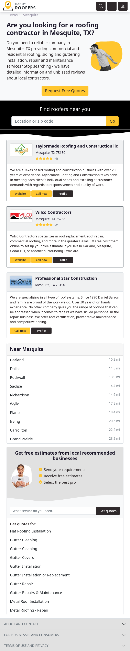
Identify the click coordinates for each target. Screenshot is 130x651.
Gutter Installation (25, 566)
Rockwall (65, 377)
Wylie (65, 403)
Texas (13, 14)
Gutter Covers (22, 557)
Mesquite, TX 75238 (50, 219)
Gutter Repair (21, 583)
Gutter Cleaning (23, 539)
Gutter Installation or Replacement (40, 575)
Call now (41, 194)
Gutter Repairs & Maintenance (36, 592)
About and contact (21, 624)
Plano (65, 412)
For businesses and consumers (31, 635)
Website (20, 194)
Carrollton (65, 430)
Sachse (65, 386)
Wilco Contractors (53, 212)
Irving (65, 421)
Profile (62, 194)
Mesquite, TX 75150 (50, 152)
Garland (65, 359)
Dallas (65, 368)
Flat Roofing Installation (30, 531)
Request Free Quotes (65, 90)
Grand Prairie (65, 438)
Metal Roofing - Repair (29, 610)
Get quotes (108, 511)
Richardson (65, 394)
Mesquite (30, 14)
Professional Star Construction (66, 278)
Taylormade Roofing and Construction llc (76, 146)
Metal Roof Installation (29, 601)
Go (112, 121)
